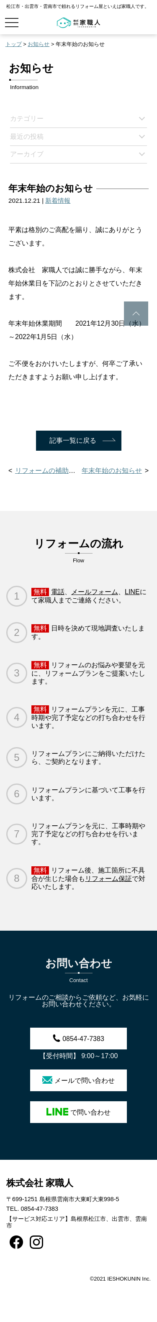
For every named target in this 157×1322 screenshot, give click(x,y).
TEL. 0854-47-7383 (32, 1208)
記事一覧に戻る (72, 440)
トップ (13, 44)
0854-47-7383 (78, 1038)
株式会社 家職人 (39, 1183)
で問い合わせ (78, 1112)
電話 (57, 591)
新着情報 (57, 200)
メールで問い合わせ (78, 1080)
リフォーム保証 (108, 878)
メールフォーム (94, 591)
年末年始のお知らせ (112, 470)
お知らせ (38, 44)
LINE (132, 591)
